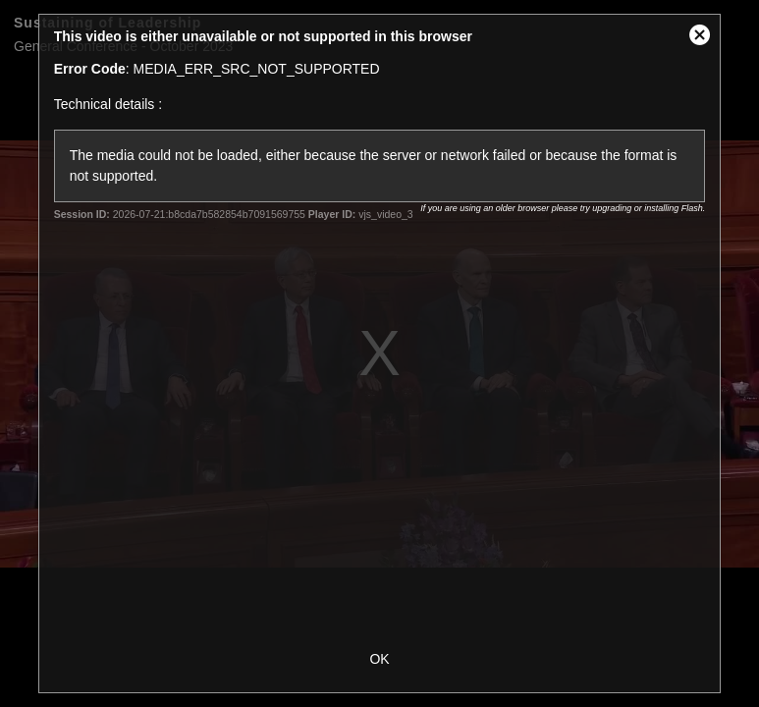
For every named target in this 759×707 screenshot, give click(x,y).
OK (379, 659)
